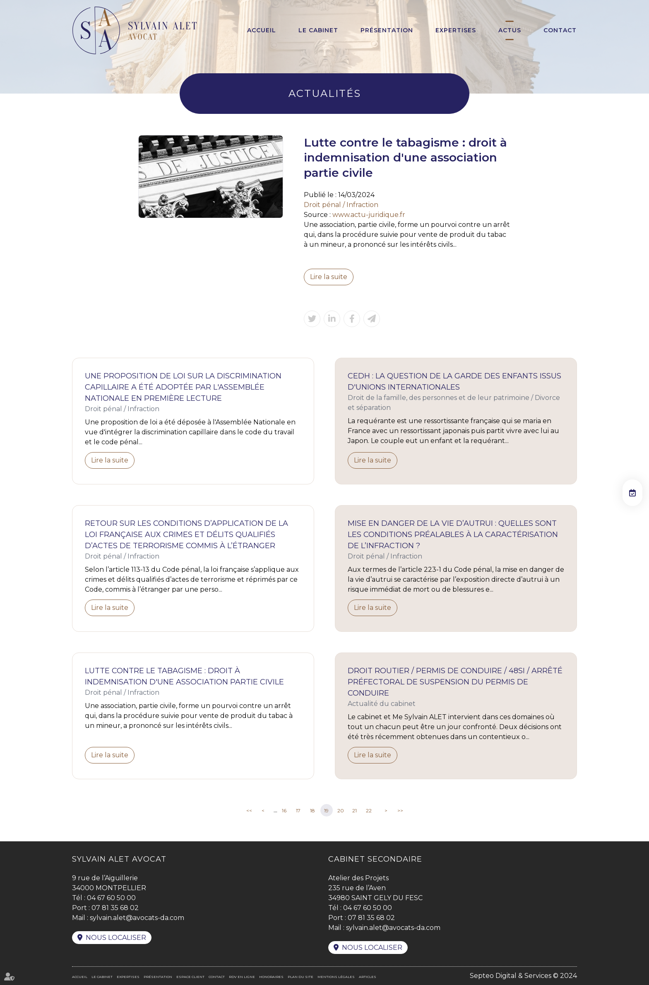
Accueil (261, 30)
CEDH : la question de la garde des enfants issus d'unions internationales (454, 381)
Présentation (387, 30)
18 (312, 810)
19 (326, 810)
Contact (560, 30)
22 (369, 810)
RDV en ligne (242, 977)
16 (284, 810)
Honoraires (271, 977)
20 (340, 810)
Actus (509, 30)
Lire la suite (328, 277)
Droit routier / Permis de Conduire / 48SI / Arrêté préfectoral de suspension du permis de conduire (455, 682)
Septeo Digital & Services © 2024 (523, 976)
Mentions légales (336, 977)
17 (298, 810)
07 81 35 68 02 (115, 908)
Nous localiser (116, 938)
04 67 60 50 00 (111, 898)
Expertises (455, 30)
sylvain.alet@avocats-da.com (137, 918)
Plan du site (300, 977)
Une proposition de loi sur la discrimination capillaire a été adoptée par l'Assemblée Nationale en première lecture (183, 387)
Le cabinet (318, 30)
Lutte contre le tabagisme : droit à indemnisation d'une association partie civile (184, 676)
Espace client (190, 977)
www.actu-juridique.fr (368, 215)
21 (354, 810)
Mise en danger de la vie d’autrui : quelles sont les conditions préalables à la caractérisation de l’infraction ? (453, 534)
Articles (367, 977)
